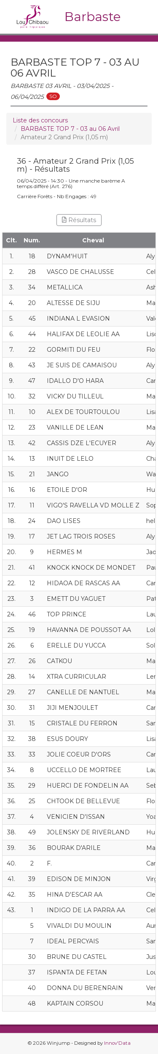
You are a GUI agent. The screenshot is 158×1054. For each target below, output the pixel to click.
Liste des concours (40, 120)
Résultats (79, 220)
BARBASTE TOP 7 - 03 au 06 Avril (70, 129)
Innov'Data (117, 1043)
